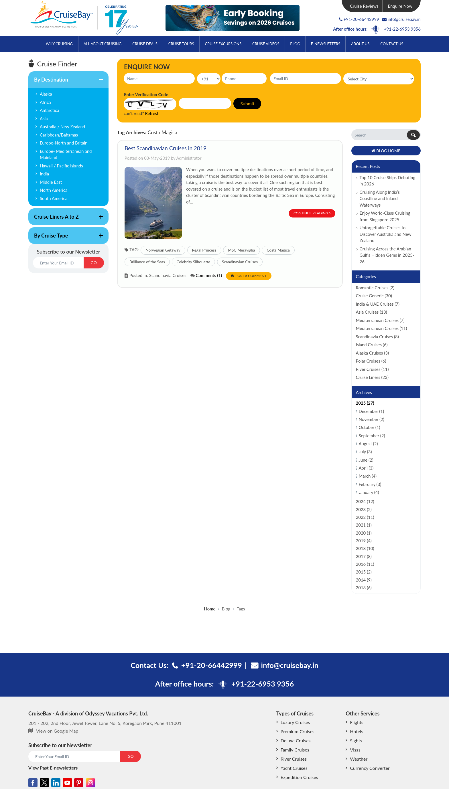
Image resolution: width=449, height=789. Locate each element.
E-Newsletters (325, 43)
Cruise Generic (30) (374, 295)
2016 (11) (365, 564)
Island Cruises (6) (372, 344)
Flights (356, 722)
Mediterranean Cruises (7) (380, 320)
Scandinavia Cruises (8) (377, 336)
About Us (360, 43)
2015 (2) (364, 571)
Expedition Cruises (299, 777)
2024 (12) (365, 501)
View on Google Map (57, 730)
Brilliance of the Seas (147, 262)
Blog (295, 43)
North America (53, 190)
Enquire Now (400, 6)
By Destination (65, 82)
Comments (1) (209, 275)
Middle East (51, 182)
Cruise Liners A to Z (65, 219)
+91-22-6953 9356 (402, 28)
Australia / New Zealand (62, 126)
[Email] (58, 262)
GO (94, 262)
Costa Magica (278, 250)
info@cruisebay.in (401, 19)
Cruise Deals (144, 43)
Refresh (152, 113)
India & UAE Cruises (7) (378, 303)
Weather (358, 759)
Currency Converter (369, 768)
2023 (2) (364, 509)
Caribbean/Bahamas (59, 134)
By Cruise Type (65, 238)
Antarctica (49, 110)
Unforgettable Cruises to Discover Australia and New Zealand (385, 234)
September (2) (372, 435)
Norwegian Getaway (162, 250)
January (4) (369, 492)
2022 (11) (365, 517)
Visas (355, 749)
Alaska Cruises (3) (372, 352)
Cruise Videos (265, 43)
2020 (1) (364, 532)
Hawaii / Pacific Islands (61, 165)
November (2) (371, 419)
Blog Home (385, 150)
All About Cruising (102, 43)
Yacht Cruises (294, 768)
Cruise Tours (181, 43)
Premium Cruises (297, 731)
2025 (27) (365, 403)
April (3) (366, 467)
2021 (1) (364, 524)
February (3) (370, 484)
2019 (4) (364, 540)
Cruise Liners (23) (372, 377)
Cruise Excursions (223, 43)
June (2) (366, 459)
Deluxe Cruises (296, 740)
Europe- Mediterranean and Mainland (66, 154)
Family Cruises (295, 749)
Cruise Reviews (364, 6)
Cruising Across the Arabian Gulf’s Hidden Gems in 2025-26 (387, 255)
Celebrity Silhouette (193, 262)
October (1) (369, 427)
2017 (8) (364, 556)
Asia (44, 118)
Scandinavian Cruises (240, 262)
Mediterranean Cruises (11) (381, 328)
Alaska (46, 93)
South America (53, 198)
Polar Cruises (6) (371, 360)
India (44, 173)
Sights (356, 740)
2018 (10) (365, 548)
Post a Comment (249, 276)
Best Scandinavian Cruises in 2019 (165, 148)
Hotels (356, 731)
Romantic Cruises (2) (375, 287)
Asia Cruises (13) (371, 312)
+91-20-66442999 (361, 19)
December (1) (371, 411)
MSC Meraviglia (241, 250)
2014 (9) (364, 579)
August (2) (368, 443)
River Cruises (294, 759)
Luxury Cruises (295, 722)
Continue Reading (312, 213)
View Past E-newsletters (53, 767)
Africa (45, 102)
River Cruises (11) (372, 369)
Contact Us (391, 43)
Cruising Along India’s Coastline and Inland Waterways (380, 198)
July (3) (365, 451)
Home (209, 608)
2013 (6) (364, 587)
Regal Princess (204, 250)
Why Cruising (59, 43)
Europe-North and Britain (64, 142)
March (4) (368, 475)
